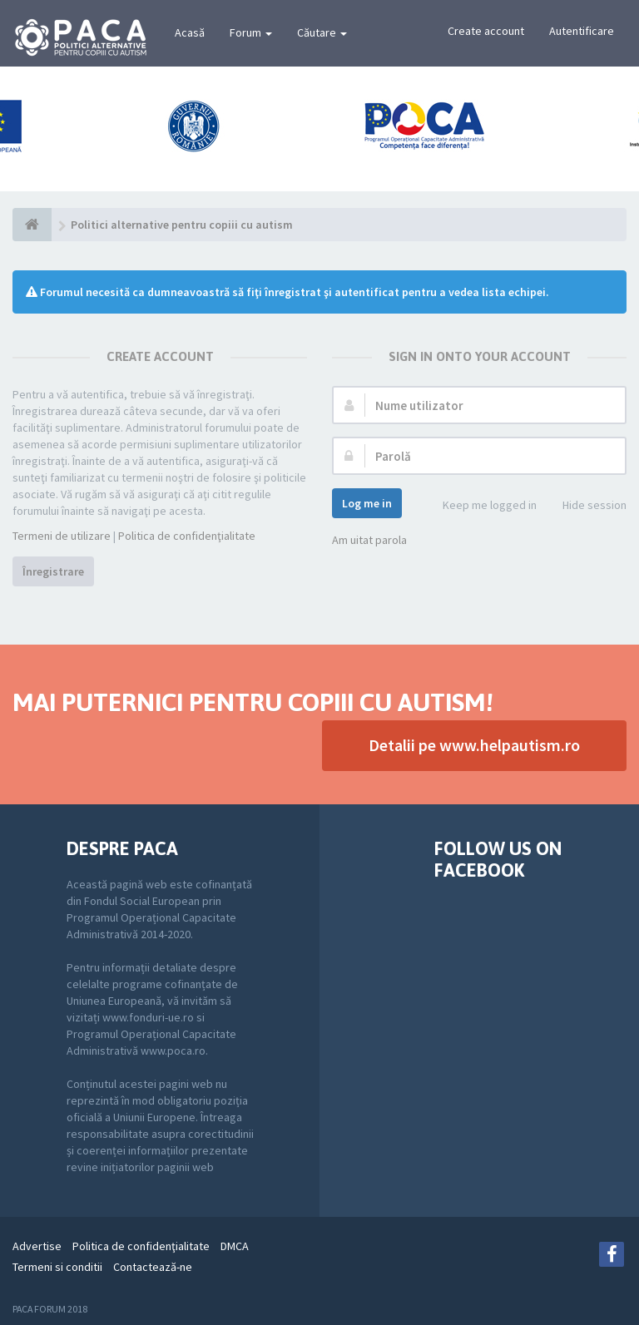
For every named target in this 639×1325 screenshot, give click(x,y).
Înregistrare (53, 571)
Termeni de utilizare (61, 535)
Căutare (322, 32)
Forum (251, 32)
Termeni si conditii (57, 1266)
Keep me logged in (480, 506)
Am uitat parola (369, 539)
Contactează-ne (152, 1266)
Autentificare (581, 30)
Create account (486, 30)
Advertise (37, 1245)
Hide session (585, 506)
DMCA (234, 1245)
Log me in (367, 503)
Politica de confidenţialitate (186, 535)
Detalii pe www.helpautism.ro (474, 744)
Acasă (190, 32)
